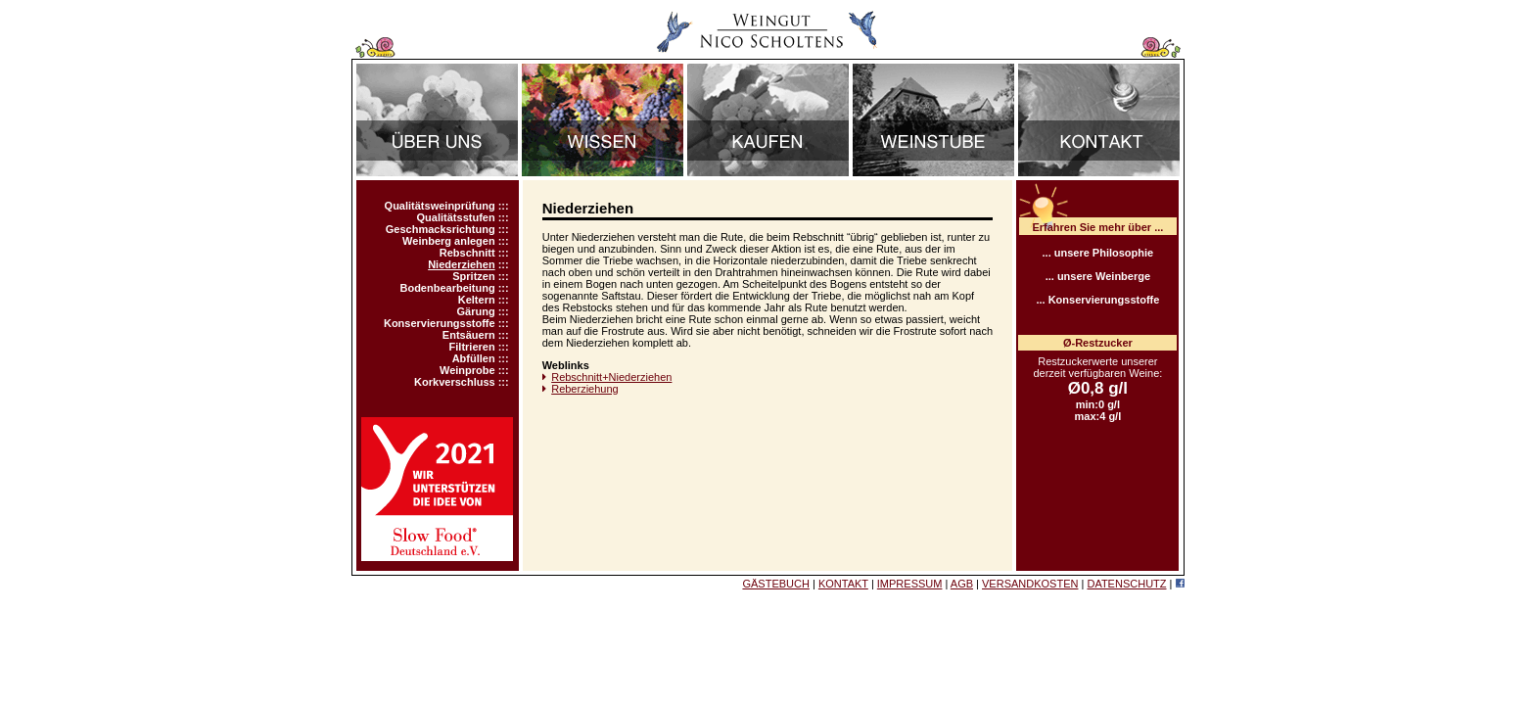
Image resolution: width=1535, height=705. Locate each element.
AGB (962, 583)
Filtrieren (472, 346)
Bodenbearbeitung (446, 288)
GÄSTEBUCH (775, 583)
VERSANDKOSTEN (1030, 583)
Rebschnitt (467, 252)
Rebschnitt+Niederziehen (611, 377)
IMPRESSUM (910, 583)
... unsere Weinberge (1098, 276)
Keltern (476, 300)
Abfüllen (473, 358)
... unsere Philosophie (1098, 252)
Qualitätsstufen (456, 217)
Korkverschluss (454, 382)
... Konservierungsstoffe (1097, 300)
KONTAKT (843, 583)
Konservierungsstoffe (439, 323)
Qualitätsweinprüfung (440, 206)
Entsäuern (468, 335)
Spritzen (473, 276)
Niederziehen (461, 264)
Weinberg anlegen (448, 241)
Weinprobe (467, 370)
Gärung (476, 311)
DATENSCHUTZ (1126, 583)
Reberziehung (585, 389)
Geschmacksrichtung (440, 229)
